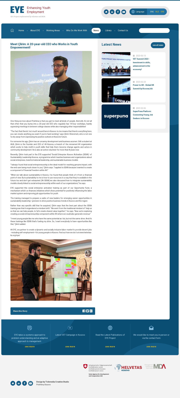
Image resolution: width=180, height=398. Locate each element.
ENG (152, 12)
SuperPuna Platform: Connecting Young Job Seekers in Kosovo (143, 114)
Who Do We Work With (76, 30)
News (96, 30)
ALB (157, 12)
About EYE (35, 30)
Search (167, 30)
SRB (162, 12)
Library (108, 30)
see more (30, 346)
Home (21, 30)
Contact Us (123, 30)
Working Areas (53, 30)
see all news (158, 45)
